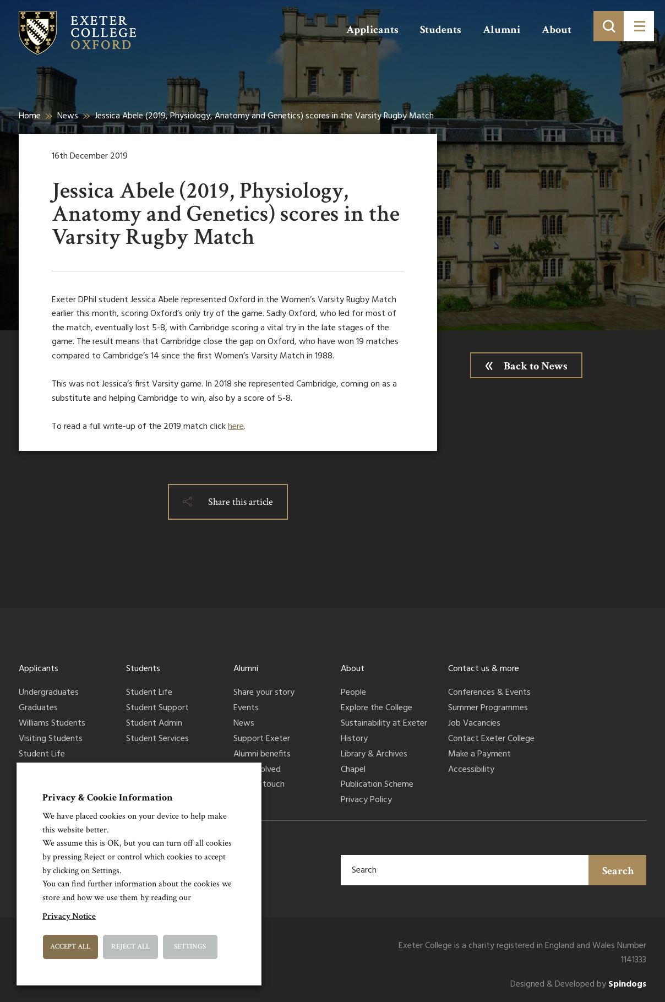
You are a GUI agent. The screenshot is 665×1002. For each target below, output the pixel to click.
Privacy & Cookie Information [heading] (107, 797)
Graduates (38, 708)
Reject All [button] (130, 946)
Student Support (157, 708)
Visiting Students (51, 739)
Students (440, 30)
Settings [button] (190, 946)
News (67, 116)
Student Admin (154, 724)
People (353, 693)
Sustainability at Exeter (384, 724)
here (236, 427)
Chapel (353, 770)
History (354, 739)
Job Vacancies (474, 724)
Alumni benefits (262, 754)
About (556, 30)
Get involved (257, 770)
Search (618, 871)
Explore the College (376, 708)
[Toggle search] (608, 26)
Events (246, 708)
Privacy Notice (69, 916)
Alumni (501, 30)
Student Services (157, 739)
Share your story (264, 693)
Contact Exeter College (491, 739)
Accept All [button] (70, 946)
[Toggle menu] (639, 26)
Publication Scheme (377, 785)
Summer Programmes (488, 708)
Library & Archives (374, 754)
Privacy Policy (366, 800)
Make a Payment (479, 754)
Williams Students (52, 724)
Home (30, 116)
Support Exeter (261, 739)
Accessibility (471, 770)
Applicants (372, 30)
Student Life (42, 754)
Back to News (536, 366)
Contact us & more (483, 669)
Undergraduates (49, 693)
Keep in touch (259, 785)
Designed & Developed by (578, 984)
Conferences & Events (489, 693)
